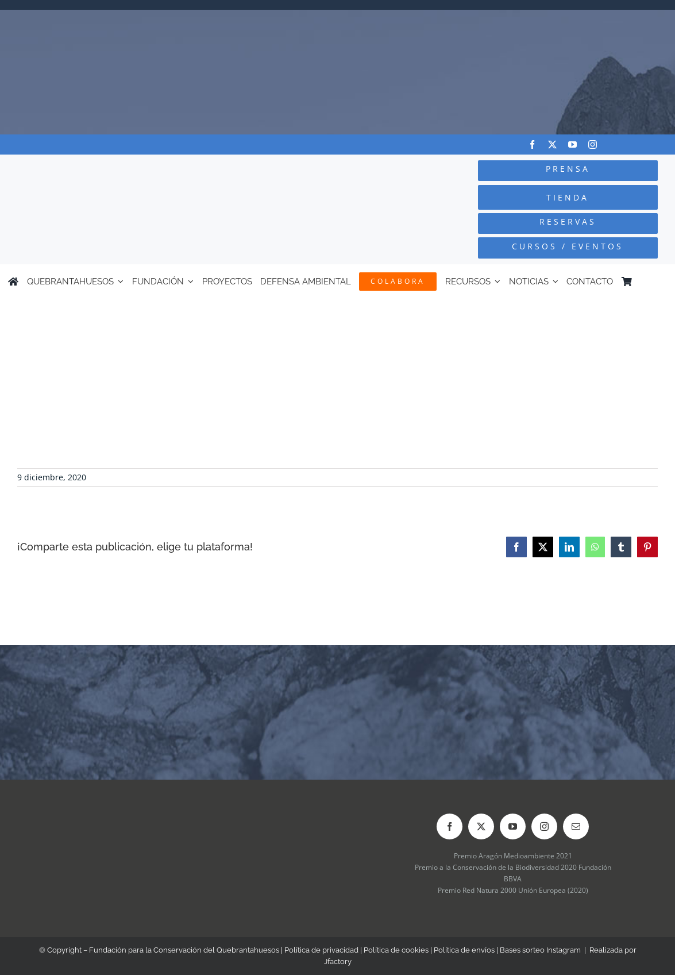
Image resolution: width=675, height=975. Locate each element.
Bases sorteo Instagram (540, 950)
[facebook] (532, 144)
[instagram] (592, 144)
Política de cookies (396, 950)
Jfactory (338, 961)
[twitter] (552, 144)
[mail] (576, 826)
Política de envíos (464, 950)
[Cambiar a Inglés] (662, 281)
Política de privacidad (321, 950)
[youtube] (572, 144)
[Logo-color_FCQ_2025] (127, 169)
